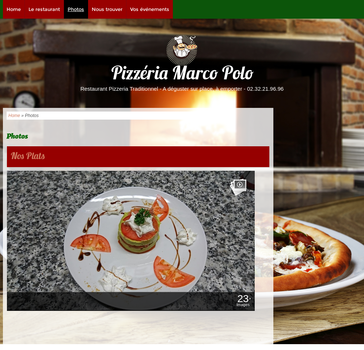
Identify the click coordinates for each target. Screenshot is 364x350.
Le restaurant (44, 9)
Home (14, 9)
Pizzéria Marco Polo (182, 74)
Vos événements (149, 9)
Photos (76, 9)
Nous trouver (107, 9)
